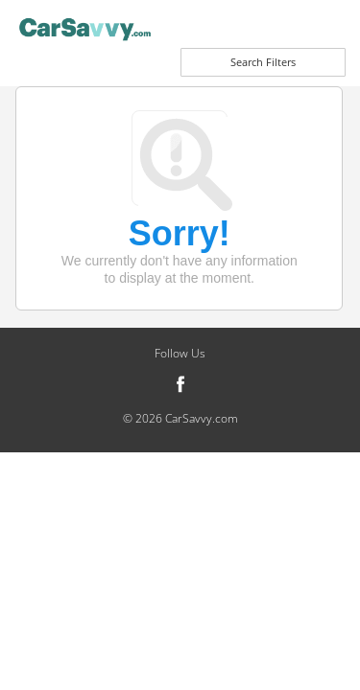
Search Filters (263, 62)
